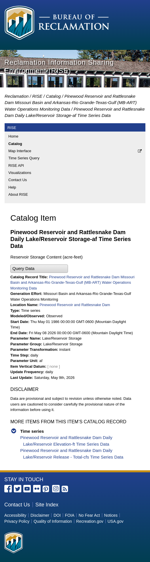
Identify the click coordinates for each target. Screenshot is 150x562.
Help (12, 187)
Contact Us (17, 180)
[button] (39, 269)
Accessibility (15, 515)
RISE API (16, 165)
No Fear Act (89, 515)
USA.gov (115, 521)
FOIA (70, 515)
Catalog (53, 96)
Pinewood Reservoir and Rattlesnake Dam (74, 305)
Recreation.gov (89, 521)
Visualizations (19, 173)
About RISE (18, 194)
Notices (111, 515)
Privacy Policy (16, 521)
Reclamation (17, 96)
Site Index (46, 505)
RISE (37, 96)
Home (13, 136)
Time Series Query (23, 158)
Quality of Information (53, 521)
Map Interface (19, 151)
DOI (57, 515)
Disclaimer (40, 515)
